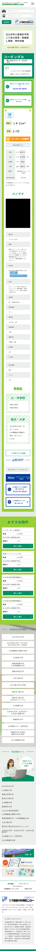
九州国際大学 (18, 705)
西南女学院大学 (18, 671)
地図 (13, 273)
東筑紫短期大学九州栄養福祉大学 (18, 664)
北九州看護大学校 (18, 740)
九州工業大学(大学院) (18, 685)
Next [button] (30, 110)
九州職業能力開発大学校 (18, 651)
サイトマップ (23, 884)
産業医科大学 (18, 719)
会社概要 (11, 884)
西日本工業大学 (18, 692)
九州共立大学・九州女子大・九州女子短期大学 (18, 712)
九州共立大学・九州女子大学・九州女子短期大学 (18, 831)
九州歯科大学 (18, 657)
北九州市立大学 (18, 637)
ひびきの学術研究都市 (10, 810)
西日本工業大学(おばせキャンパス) (18, 699)
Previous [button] (6, 110)
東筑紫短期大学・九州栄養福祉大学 (15, 818)
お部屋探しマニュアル (11, 889)
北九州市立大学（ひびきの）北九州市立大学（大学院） (18, 644)
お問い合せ (28, 889)
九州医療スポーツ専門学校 (18, 726)
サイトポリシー (18, 886)
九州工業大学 (18, 678)
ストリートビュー (18, 276)
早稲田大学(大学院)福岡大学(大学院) (18, 733)
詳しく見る (18, 546)
